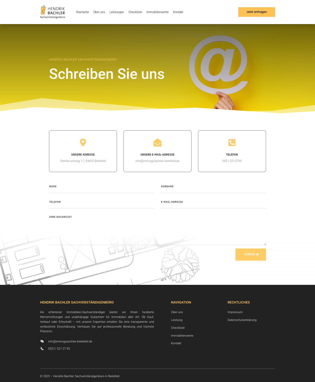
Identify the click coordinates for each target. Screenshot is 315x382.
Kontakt (178, 12)
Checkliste (135, 12)
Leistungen (116, 12)
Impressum (235, 312)
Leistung (176, 320)
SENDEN (249, 254)
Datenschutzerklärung (242, 320)
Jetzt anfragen (256, 12)
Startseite (82, 12)
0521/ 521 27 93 (59, 348)
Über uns (99, 12)
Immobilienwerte (157, 12)
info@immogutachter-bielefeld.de (70, 341)
